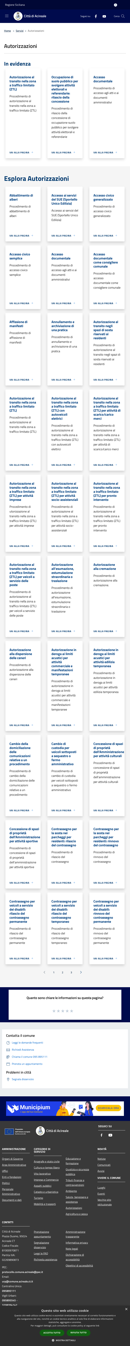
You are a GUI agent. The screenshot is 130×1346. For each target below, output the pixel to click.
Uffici (5, 1171)
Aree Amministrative (14, 1165)
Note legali (72, 1249)
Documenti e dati (12, 1200)
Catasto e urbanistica (46, 1192)
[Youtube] (103, 16)
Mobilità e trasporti (45, 1204)
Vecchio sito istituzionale (105, 1202)
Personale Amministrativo (11, 1191)
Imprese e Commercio (46, 1180)
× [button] (126, 1309)
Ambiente (71, 1191)
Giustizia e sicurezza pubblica (77, 1171)
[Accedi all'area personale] (115, 5)
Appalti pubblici (42, 1186)
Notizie (102, 1159)
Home (7, 31)
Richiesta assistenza (45, 1259)
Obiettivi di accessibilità (79, 1266)
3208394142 (9, 1305)
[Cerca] (123, 16)
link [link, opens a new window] (97, 1325)
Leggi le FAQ (41, 1253)
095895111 (9, 1291)
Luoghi (101, 1188)
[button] (65, 1340)
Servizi (20, 31)
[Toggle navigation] (7, 16)
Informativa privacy (77, 1243)
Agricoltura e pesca (77, 1214)
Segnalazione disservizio (41, 1245)
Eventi (101, 1194)
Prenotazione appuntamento (42, 1234)
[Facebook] (94, 16)
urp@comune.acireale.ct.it (17, 1281)
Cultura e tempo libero (47, 1167)
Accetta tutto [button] (52, 1332)
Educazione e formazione (73, 1161)
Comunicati (104, 1165)
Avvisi (101, 1171)
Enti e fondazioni (11, 1177)
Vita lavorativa (42, 1174)
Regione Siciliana (15, 5)
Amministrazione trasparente (75, 1234)
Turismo (38, 1198)
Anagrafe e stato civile (47, 1161)
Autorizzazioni (74, 1208)
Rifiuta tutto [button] (79, 1332)
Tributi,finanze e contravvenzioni (75, 1182)
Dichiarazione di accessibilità (75, 1257)
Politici (6, 1183)
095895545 (9, 1300)
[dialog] (65, 1326)
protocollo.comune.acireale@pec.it (22, 1272)
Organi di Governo (12, 1159)
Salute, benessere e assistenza (77, 1199)
